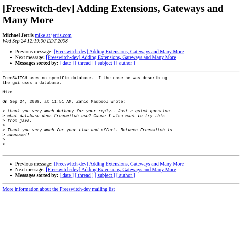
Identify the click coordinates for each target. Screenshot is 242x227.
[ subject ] (105, 63)
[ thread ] (84, 63)
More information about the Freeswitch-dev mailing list (59, 204)
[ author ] (125, 63)
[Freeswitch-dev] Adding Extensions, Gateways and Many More (119, 51)
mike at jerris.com (53, 35)
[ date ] (67, 63)
